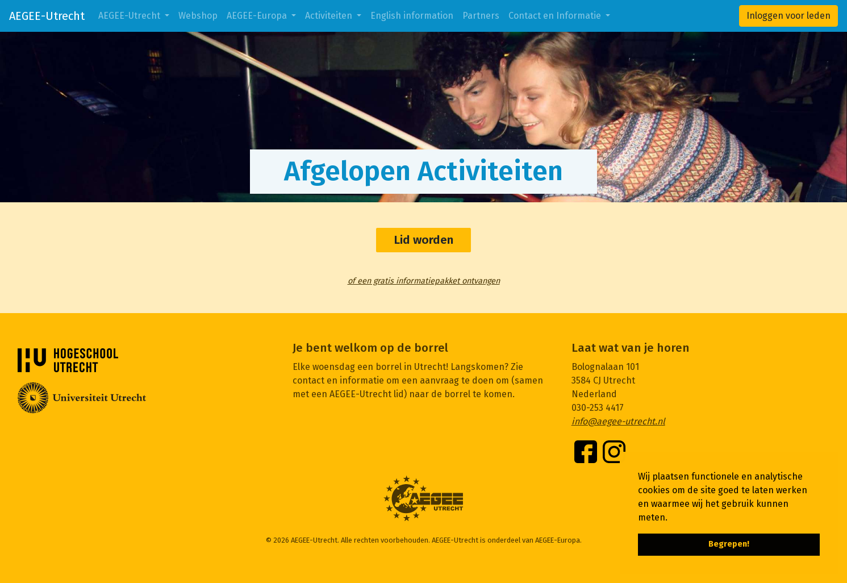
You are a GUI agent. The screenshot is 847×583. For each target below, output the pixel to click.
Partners (480, 15)
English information (411, 15)
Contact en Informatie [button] (555, 15)
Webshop (198, 15)
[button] (671, 518)
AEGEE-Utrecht (47, 16)
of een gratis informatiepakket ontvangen (424, 281)
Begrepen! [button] (728, 544)
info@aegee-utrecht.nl (618, 421)
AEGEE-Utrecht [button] (130, 15)
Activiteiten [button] (329, 15)
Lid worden (423, 240)
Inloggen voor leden (788, 15)
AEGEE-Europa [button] (258, 15)
